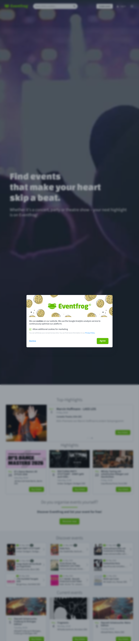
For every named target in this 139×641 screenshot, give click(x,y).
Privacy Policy (90, 333)
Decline (32, 341)
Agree (103, 341)
